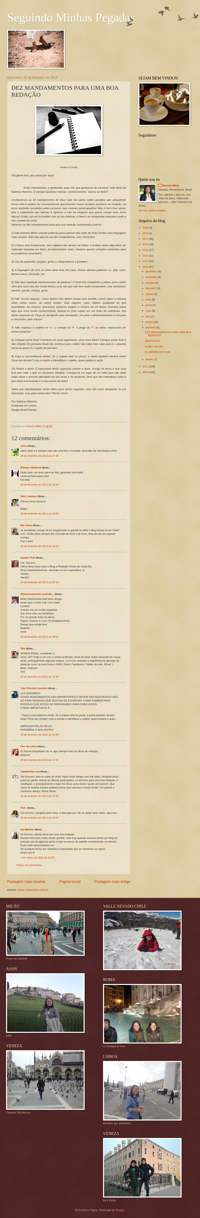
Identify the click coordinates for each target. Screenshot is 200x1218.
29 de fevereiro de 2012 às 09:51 (39, 636)
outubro (150, 282)
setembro (151, 288)
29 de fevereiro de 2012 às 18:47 (39, 817)
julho (148, 299)
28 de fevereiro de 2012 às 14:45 (39, 484)
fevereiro (150, 327)
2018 (145, 233)
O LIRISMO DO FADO (158, 352)
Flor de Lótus (28, 746)
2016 (145, 244)
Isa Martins (27, 829)
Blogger (120, 1210)
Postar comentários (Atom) (32, 889)
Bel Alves (26, 525)
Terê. (23, 807)
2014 (145, 255)
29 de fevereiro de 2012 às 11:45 (39, 676)
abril (148, 316)
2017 (145, 238)
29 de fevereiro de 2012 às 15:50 (39, 734)
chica (23, 445)
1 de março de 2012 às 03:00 (37, 857)
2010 (145, 372)
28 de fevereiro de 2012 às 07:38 (39, 455)
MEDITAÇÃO (152, 340)
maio (148, 310)
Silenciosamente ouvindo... (37, 594)
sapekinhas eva (30, 771)
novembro (151, 277)
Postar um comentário (29, 865)
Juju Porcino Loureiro (33, 688)
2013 (145, 261)
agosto (149, 293)
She (22, 648)
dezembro (151, 271)
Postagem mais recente (26, 882)
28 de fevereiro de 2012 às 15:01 (39, 513)
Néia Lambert (28, 496)
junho (149, 305)
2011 (145, 366)
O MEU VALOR (154, 346)
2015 (145, 249)
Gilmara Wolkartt (30, 467)
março (149, 321)
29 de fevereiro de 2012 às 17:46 (39, 796)
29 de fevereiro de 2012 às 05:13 (39, 582)
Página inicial (69, 882)
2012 (145, 266)
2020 (145, 227)
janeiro (149, 359)
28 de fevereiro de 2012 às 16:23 (39, 546)
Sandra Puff (27, 557)
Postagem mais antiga (112, 882)
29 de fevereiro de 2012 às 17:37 (39, 759)
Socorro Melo (170, 185)
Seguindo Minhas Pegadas (71, 17)
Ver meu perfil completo (152, 210)
